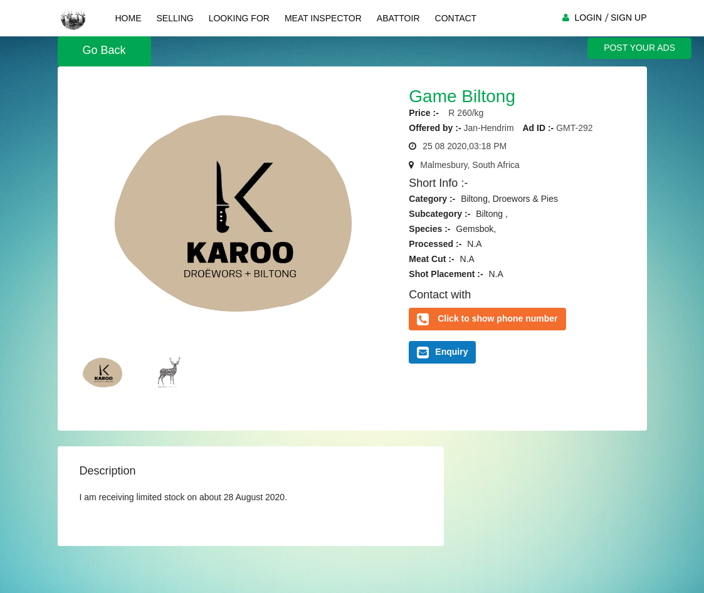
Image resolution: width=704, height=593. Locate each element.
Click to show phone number (497, 318)
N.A (474, 244)
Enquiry (442, 352)
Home (128, 18)
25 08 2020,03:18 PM (465, 146)
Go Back (104, 50)
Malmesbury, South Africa (469, 165)
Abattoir (398, 18)
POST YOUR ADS (639, 48)
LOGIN (588, 18)
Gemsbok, (476, 229)
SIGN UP (629, 18)
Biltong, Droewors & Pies (509, 199)
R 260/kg (462, 113)
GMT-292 (574, 128)
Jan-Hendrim (488, 128)
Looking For (239, 18)
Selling (175, 18)
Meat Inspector (323, 18)
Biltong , (492, 214)
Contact (456, 18)
